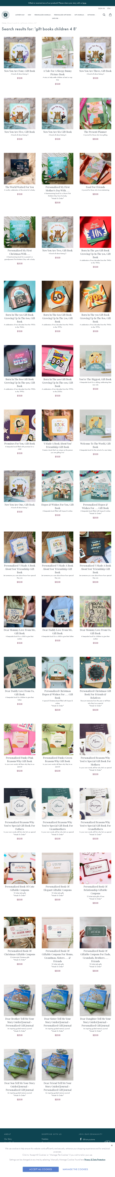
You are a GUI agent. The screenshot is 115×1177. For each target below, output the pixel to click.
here (84, 3)
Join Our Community (90, 1134)
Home (4, 23)
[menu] (55, 16)
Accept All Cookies (40, 1169)
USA (109, 8)
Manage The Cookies (75, 1169)
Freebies (45, 1139)
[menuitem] (20, 14)
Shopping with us (52, 1134)
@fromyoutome (87, 1139)
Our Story (8, 1139)
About (7, 1134)
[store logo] (5, 15)
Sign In (101, 8)
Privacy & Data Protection (94, 1159)
